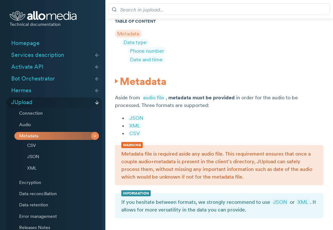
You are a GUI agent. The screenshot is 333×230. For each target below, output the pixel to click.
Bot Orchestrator (33, 78)
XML (32, 168)
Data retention (33, 205)
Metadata (28, 136)
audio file (153, 97)
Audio (25, 124)
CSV (31, 145)
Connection (31, 113)
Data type (135, 42)
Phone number (147, 51)
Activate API (27, 66)
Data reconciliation (38, 193)
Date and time (146, 59)
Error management (38, 216)
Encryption (30, 182)
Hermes (21, 90)
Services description (37, 54)
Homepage (25, 43)
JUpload (22, 102)
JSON (33, 156)
